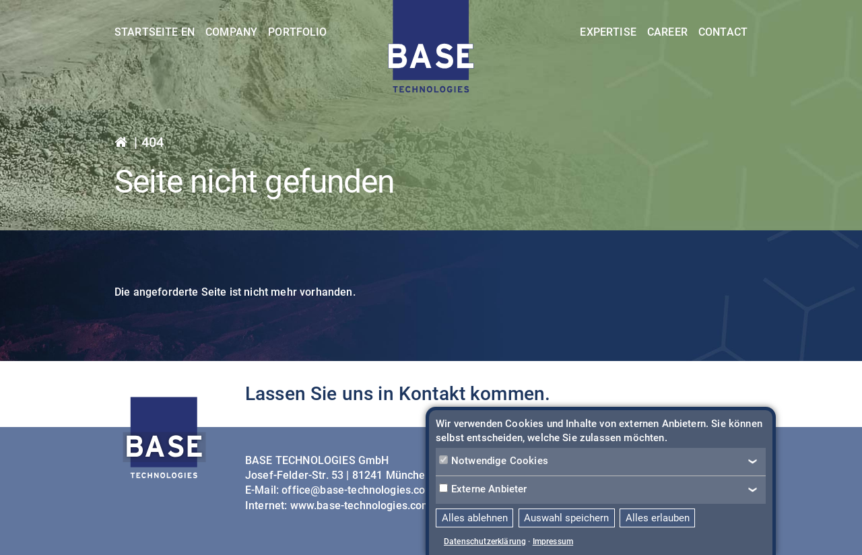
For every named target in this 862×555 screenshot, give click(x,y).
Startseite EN (154, 32)
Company (231, 32)
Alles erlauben (658, 518)
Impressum (553, 541)
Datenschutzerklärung (485, 541)
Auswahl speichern (566, 518)
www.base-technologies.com (361, 505)
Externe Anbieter (483, 489)
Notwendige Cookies (493, 461)
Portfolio (297, 32)
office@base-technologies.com (357, 490)
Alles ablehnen (475, 518)
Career (667, 32)
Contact (723, 32)
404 (152, 142)
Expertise (608, 32)
